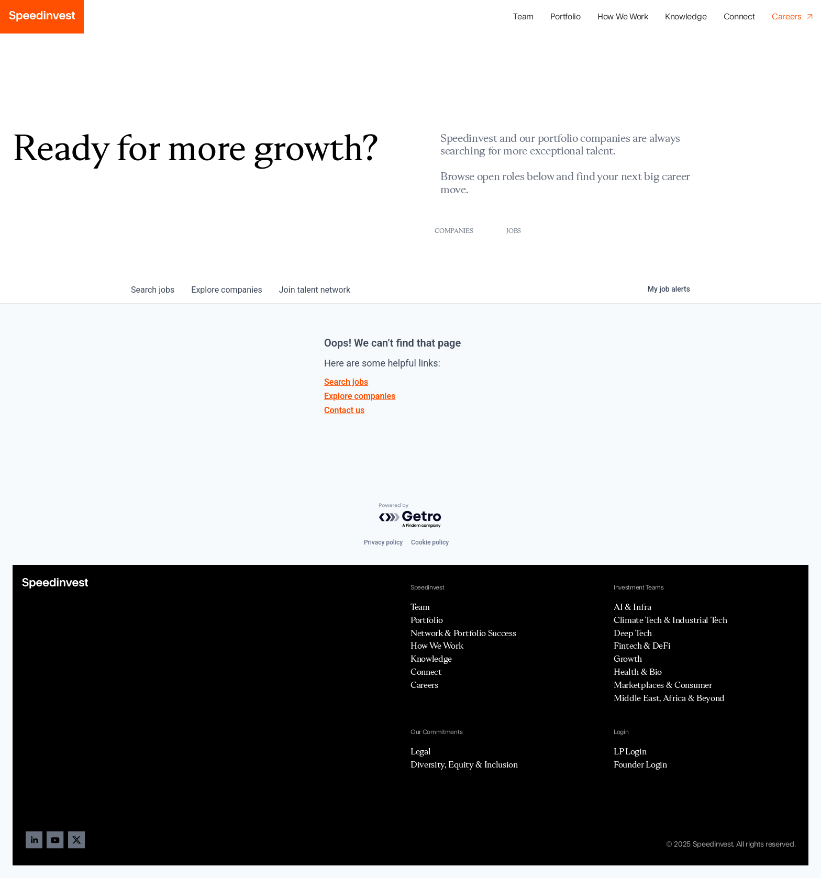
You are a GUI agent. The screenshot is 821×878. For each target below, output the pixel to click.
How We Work (622, 17)
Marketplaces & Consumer (663, 685)
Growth (628, 658)
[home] (42, 17)
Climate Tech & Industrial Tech (670, 620)
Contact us (344, 410)
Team (523, 17)
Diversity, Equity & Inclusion (464, 764)
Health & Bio (638, 671)
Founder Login (640, 764)
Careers (424, 685)
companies (226, 290)
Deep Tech (633, 633)
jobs (152, 290)
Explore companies (359, 396)
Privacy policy (383, 542)
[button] (565, 17)
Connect (739, 17)
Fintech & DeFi (642, 645)
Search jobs (346, 382)
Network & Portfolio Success (463, 633)
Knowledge (685, 17)
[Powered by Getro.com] (410, 516)
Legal (420, 751)
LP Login (630, 751)
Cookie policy (430, 542)
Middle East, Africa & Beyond (669, 698)
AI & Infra (632, 607)
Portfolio (426, 620)
